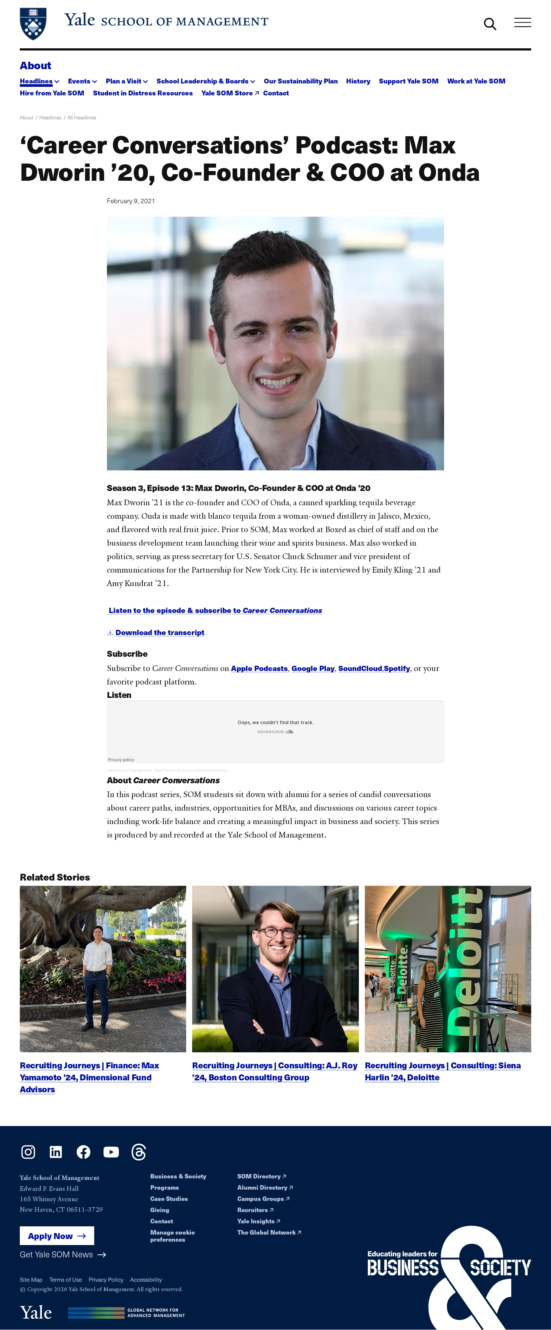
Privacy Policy (106, 1279)
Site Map (31, 1279)
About (35, 65)
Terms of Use (65, 1279)
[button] (39, 79)
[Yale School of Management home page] (145, 24)
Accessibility (146, 1279)
